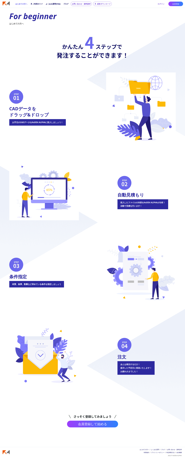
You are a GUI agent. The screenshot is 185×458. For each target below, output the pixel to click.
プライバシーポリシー (157, 452)
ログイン (161, 4)
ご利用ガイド (36, 4)
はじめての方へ (21, 4)
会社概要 (179, 452)
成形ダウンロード (102, 4)
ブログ (66, 4)
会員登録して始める (92, 424)
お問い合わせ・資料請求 (81, 4)
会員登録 (175, 4)
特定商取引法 (170, 452)
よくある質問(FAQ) (53, 4)
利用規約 (146, 452)
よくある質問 (155, 449)
